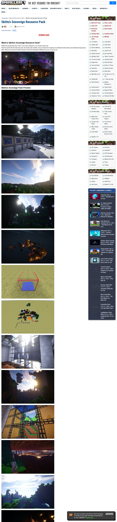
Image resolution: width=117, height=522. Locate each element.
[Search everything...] (87, 2)
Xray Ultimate (94, 175)
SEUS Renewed (108, 153)
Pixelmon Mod (95, 34)
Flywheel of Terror (96, 96)
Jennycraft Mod (95, 90)
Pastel (106, 162)
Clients (34, 8)
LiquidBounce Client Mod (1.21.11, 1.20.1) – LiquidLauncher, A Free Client (107, 365)
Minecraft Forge (96, 23)
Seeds (94, 8)
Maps (67, 8)
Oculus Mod (107, 45)
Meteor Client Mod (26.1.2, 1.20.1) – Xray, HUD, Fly (107, 314)
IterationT (93, 150)
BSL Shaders (94, 147)
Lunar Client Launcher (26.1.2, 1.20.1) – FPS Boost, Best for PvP (107, 288)
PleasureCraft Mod (109, 96)
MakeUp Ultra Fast (109, 159)
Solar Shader (94, 132)
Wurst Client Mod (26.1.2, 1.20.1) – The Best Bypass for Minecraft (107, 339)
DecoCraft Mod (95, 65)
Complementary (108, 156)
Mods (3, 8)
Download (44, 35)
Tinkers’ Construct (109, 56)
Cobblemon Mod (108, 34)
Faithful (93, 181)
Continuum (94, 159)
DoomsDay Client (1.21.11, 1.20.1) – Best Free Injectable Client (107, 352)
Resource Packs (55, 8)
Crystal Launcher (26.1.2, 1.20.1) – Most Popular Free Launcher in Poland (107, 301)
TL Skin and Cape (108, 79)
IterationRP (107, 150)
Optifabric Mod (95, 56)
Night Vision (94, 178)
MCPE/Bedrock (14, 8)
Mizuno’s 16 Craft (108, 184)
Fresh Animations (108, 175)
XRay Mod (94, 50)
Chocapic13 (94, 156)
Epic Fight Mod (108, 53)
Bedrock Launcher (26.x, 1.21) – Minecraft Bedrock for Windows (107, 224)
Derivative (107, 147)
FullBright (106, 178)
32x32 (14, 30)
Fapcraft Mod (107, 87)
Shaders (25, 8)
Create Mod (107, 47)
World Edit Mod (108, 62)
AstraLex (93, 165)
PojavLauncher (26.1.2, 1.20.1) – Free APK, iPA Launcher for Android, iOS (107, 275)
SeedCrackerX (95, 87)
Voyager (106, 165)
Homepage (4, 18)
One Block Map (95, 111)
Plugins (86, 8)
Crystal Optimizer (108, 93)
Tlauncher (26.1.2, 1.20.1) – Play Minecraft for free (107, 199)
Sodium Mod (94, 45)
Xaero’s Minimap (95, 47)
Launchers (44, 8)
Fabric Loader (108, 23)
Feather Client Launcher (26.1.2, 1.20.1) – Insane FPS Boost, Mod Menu (107, 262)
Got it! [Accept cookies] (109, 514)
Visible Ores (107, 181)
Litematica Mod (108, 59)
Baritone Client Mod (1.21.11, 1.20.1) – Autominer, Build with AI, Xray (107, 326)
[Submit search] (112, 2)
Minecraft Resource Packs (16, 18)
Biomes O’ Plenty (108, 65)
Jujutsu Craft (107, 50)
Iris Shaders (94, 42)
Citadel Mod (94, 79)
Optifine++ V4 (94, 137)
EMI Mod (106, 36)
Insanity (93, 162)
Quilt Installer (108, 28)
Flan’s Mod (94, 68)
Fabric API (94, 26)
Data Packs (76, 8)
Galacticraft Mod (108, 68)
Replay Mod (94, 71)
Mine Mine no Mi (95, 74)
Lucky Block (107, 42)
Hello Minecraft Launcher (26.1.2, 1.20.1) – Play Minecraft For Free (107, 237)
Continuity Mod (95, 93)
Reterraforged (95, 82)
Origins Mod (94, 62)
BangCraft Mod (108, 90)
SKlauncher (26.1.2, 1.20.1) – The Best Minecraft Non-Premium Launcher (107, 250)
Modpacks (103, 8)
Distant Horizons (95, 53)
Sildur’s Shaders (95, 153)
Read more (89, 517)
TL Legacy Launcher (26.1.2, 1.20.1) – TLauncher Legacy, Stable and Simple (106, 211)
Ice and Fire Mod (95, 59)
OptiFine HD (107, 26)
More (3, 12)
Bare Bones (94, 184)
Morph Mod (107, 71)
